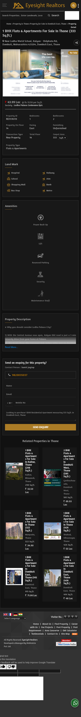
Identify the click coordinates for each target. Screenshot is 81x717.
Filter (72, 15)
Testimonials (37, 633)
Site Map (65, 633)
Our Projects (47, 627)
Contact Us (52, 633)
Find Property (61, 623)
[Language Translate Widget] (14, 618)
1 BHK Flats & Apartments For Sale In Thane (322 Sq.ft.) (30, 522)
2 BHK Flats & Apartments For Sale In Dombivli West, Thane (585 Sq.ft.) (69, 463)
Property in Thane (21, 24)
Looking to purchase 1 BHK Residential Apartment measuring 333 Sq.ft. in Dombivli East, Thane (40, 415)
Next (74, 72)
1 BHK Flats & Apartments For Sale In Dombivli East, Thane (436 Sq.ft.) (69, 570)
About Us (46, 623)
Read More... (11, 347)
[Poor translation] (11, 666)
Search (53, 15)
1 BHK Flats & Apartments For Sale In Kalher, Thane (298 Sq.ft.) (30, 460)
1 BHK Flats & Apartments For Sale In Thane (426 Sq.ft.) (69, 522)
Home (8, 24)
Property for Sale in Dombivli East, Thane (48, 24)
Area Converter (52, 630)
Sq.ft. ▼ (62, 138)
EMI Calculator (70, 630)
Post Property (63, 627)
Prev (6, 72)
